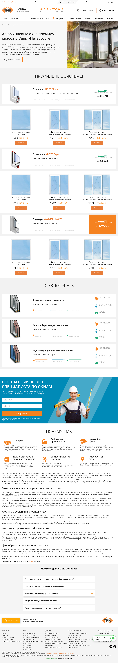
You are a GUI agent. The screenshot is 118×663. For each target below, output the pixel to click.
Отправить (21, 413)
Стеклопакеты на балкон (76, 643)
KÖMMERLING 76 (53, 219)
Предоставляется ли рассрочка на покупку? (59, 608)
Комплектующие (75, 18)
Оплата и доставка (41, 2)
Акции (80, 2)
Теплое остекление (74, 637)
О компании (98, 18)
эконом (30, 561)
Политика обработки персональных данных (60, 653)
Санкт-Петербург (9, 2)
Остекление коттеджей (40, 18)
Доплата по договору (67, 2)
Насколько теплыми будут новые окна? (59, 593)
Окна (5, 18)
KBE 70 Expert (53, 154)
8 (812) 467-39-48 (51, 9)
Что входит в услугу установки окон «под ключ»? (59, 586)
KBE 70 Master (51, 89)
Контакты (110, 18)
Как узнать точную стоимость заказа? (59, 601)
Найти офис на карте (104, 641)
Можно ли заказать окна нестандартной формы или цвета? (59, 579)
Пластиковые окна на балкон (77, 641)
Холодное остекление (75, 635)
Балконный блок (73, 647)
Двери (24, 18)
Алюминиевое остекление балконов (79, 645)
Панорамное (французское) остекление (80, 639)
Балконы (14, 18)
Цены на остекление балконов (77, 633)
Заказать (21, 143)
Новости (54, 2)
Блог (87, 2)
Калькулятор (59, 17)
